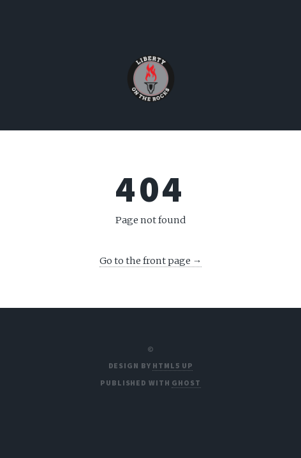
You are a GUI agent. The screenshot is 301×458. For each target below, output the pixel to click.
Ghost (186, 382)
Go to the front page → (150, 261)
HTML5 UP (172, 365)
